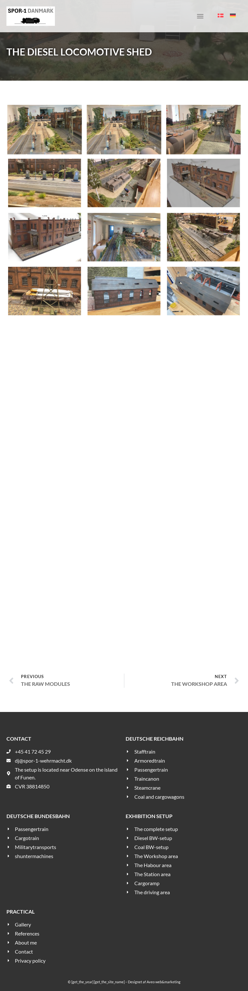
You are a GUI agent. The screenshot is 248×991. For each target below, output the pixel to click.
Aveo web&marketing (164, 982)
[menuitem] (220, 15)
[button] (200, 16)
